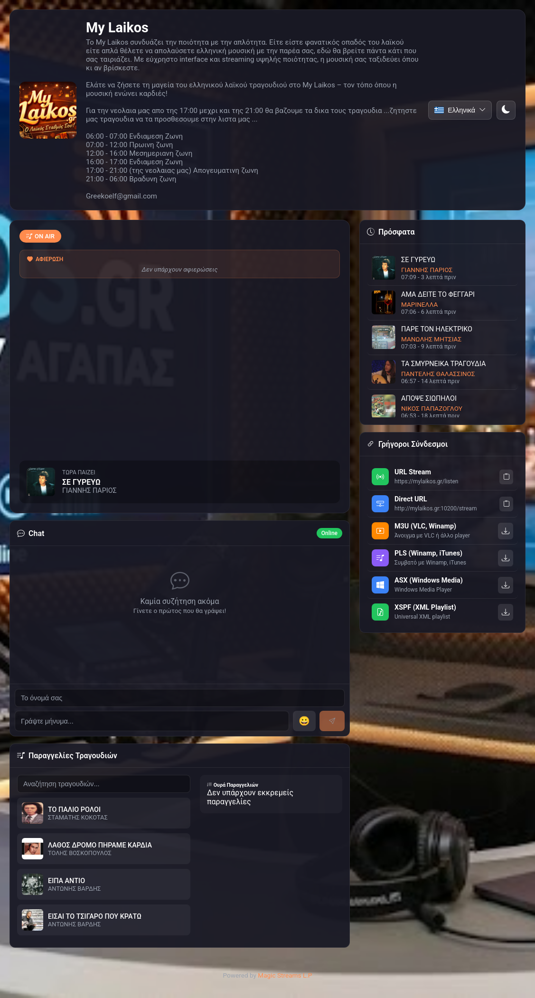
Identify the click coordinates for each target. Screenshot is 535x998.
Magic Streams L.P (285, 975)
